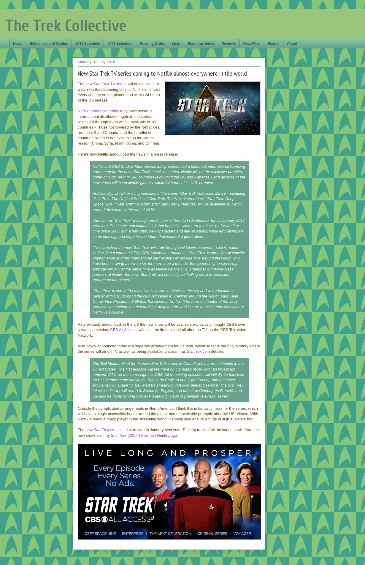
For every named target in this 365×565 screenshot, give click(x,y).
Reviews (229, 44)
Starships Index (201, 44)
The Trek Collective (66, 25)
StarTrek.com (198, 351)
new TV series (105, 84)
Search (274, 44)
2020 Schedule (87, 44)
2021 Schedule (119, 44)
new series (102, 430)
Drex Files (251, 44)
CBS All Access (123, 329)
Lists (176, 44)
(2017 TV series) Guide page (144, 435)
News (17, 44)
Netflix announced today (98, 111)
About (292, 44)
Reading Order (152, 44)
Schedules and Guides (49, 44)
